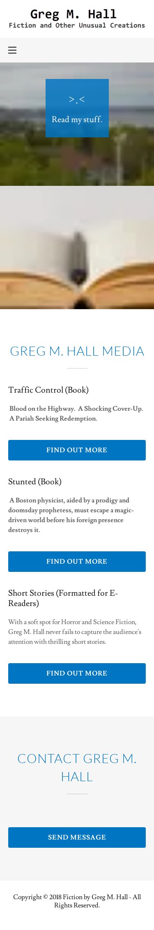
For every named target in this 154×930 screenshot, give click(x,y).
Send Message (77, 837)
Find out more (77, 450)
